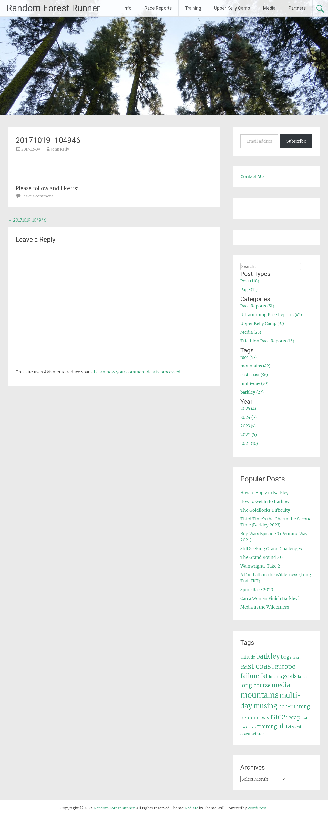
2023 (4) (248, 426)
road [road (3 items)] (304, 718)
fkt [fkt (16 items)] (264, 676)
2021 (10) (249, 443)
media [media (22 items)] (281, 685)
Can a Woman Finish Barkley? (269, 598)
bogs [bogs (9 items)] (286, 657)
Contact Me (252, 176)
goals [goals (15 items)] (290, 676)
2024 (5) (248, 417)
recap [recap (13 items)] (293, 717)
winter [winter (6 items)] (258, 734)
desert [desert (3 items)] (296, 657)
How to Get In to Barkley (264, 501)
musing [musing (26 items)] (265, 706)
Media (269, 8)
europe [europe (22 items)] (285, 667)
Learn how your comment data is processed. (137, 371)
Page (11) (249, 289)
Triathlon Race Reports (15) (267, 340)
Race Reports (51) (257, 306)
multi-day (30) (254, 383)
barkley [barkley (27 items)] (268, 656)
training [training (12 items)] (267, 726)
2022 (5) (248, 434)
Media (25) (250, 332)
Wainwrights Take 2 (260, 566)
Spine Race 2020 (256, 589)
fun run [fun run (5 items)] (275, 676)
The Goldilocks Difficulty (265, 510)
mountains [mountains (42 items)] (259, 695)
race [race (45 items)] (277, 716)
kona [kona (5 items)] (302, 676)
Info (127, 8)
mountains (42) (255, 366)
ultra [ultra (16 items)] (284, 726)
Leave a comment (37, 196)
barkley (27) (252, 392)
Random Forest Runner (53, 8)
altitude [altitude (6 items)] (247, 657)
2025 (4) (248, 408)
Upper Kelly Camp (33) (262, 323)
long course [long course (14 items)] (255, 685)
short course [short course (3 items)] (248, 727)
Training (193, 8)
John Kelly (60, 149)
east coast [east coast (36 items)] (257, 666)
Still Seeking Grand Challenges (271, 548)
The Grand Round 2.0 (261, 557)
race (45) (248, 357)
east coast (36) (254, 374)
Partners (297, 8)
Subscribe (296, 141)
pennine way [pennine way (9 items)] (254, 718)
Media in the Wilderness (264, 607)
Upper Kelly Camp (232, 8)
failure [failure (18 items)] (249, 676)
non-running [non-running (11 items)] (294, 706)
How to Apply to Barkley (264, 492)
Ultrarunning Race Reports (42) (271, 314)
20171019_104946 (27, 220)
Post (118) (249, 280)
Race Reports (158, 8)
